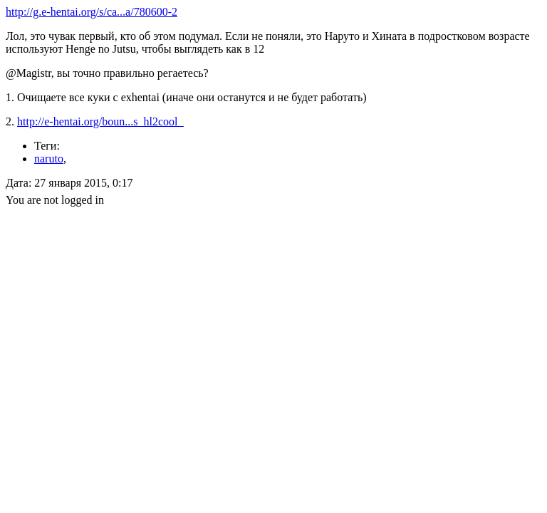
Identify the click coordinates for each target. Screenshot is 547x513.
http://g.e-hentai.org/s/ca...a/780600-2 (91, 12)
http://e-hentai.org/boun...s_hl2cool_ (100, 121)
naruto (48, 158)
